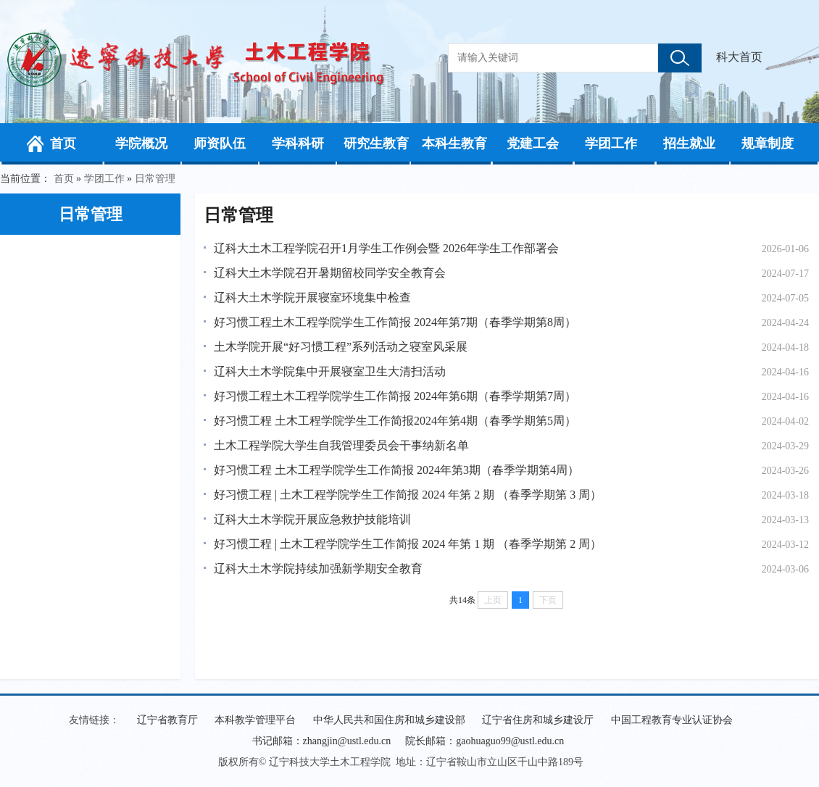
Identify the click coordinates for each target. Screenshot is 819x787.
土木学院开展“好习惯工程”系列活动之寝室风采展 (340, 347)
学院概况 (141, 143)
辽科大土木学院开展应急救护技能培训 (312, 519)
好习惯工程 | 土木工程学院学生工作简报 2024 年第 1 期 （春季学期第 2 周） (408, 544)
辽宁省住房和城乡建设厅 (538, 720)
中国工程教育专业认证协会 (672, 720)
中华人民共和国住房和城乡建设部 (389, 720)
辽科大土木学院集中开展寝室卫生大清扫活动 (330, 371)
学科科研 (298, 143)
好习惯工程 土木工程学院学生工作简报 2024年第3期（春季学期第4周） (396, 470)
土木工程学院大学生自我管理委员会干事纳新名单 (341, 445)
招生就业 (689, 143)
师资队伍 (220, 143)
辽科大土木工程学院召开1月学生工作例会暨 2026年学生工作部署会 (386, 248)
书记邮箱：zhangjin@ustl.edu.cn (321, 741)
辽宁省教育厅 (167, 720)
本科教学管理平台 (255, 720)
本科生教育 (454, 143)
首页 (63, 143)
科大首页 (739, 57)
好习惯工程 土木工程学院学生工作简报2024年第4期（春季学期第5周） (395, 421)
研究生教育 (376, 143)
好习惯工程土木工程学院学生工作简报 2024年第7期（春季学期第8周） (395, 322)
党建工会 (533, 143)
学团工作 (611, 143)
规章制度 (767, 143)
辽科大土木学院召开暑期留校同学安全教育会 (330, 273)
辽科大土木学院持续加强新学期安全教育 (318, 568)
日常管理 (155, 178)
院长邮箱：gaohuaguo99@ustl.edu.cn (484, 741)
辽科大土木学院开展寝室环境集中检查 (312, 297)
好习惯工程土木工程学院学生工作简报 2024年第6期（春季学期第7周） (395, 396)
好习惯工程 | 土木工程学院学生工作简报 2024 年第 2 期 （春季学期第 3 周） (408, 494)
